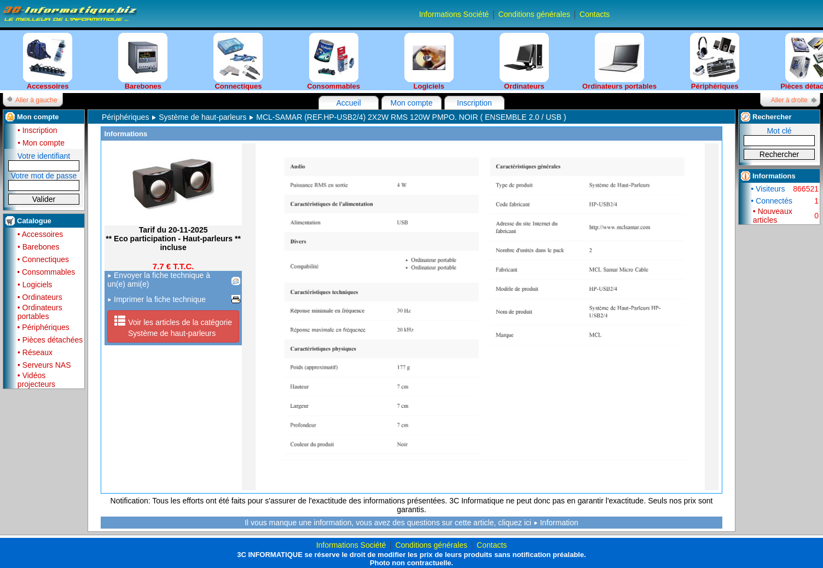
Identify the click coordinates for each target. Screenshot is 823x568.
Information (559, 522)
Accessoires (47, 61)
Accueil (348, 102)
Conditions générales (534, 14)
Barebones (142, 61)
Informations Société (454, 14)
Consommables (333, 61)
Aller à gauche (36, 100)
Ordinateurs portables (619, 61)
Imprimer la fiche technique (156, 299)
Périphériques (714, 61)
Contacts (594, 14)
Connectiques (238, 61)
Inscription (474, 102)
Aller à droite (789, 100)
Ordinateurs (524, 61)
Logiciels (429, 61)
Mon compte (411, 102)
